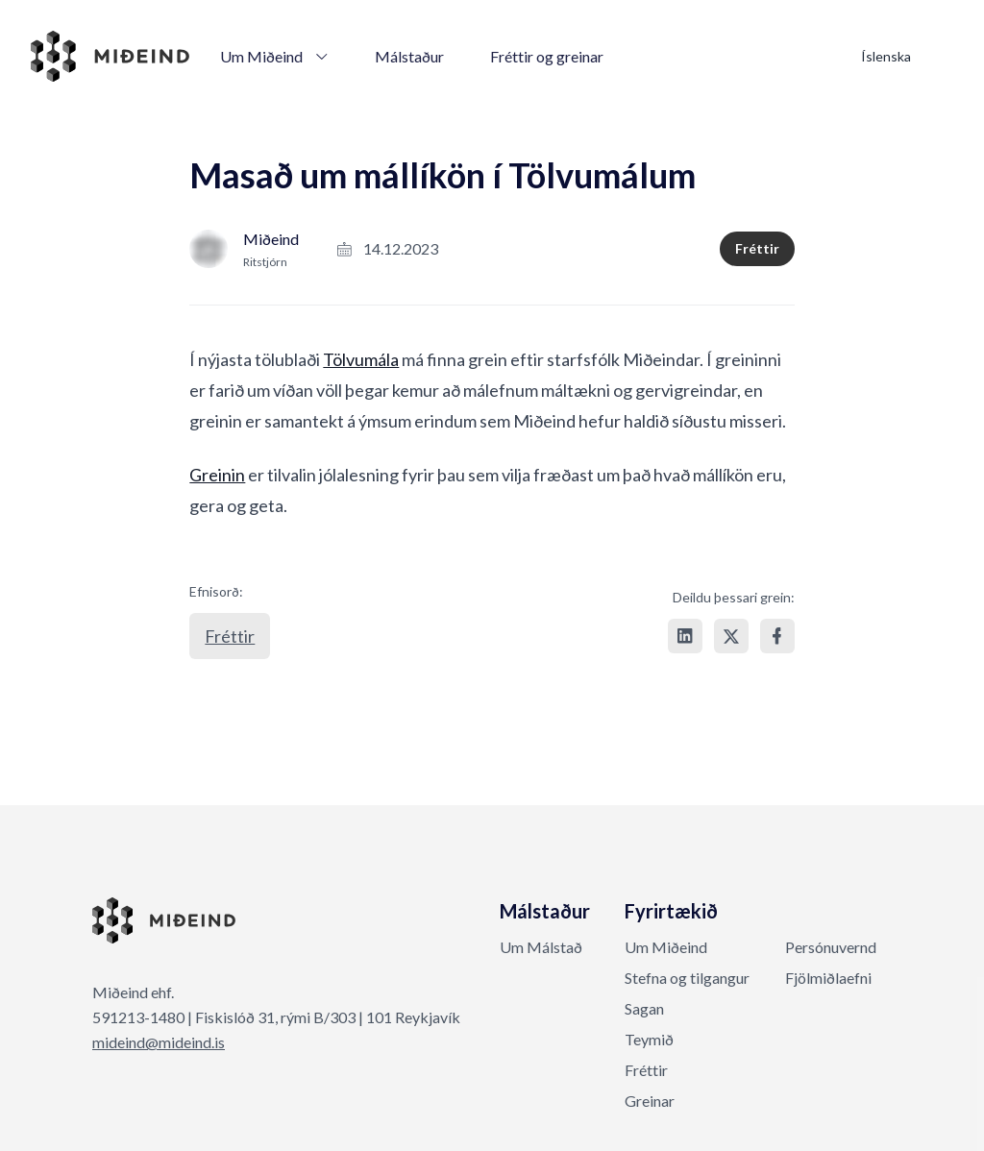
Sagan (644, 1008)
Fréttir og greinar (546, 56)
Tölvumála (361, 359)
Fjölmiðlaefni (828, 977)
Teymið (649, 1039)
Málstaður (409, 56)
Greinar (650, 1100)
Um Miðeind (274, 56)
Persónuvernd (830, 947)
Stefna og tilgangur (687, 977)
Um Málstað (541, 947)
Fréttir (757, 248)
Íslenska (886, 56)
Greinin (217, 474)
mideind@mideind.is (158, 1042)
